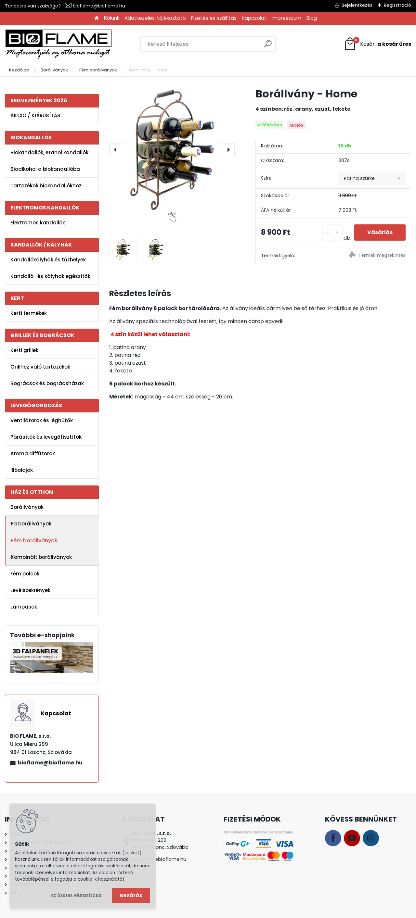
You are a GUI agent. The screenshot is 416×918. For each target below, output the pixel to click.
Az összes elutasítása (76, 895)
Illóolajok (21, 470)
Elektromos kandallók (37, 222)
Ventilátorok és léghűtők (41, 420)
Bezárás (131, 895)
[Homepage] (96, 18)
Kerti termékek (28, 313)
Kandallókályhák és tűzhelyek (48, 259)
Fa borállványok (31, 523)
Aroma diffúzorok (32, 453)
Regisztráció (397, 5)
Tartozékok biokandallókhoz (46, 185)
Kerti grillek (24, 350)
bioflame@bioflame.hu (99, 6)
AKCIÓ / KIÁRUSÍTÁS (35, 115)
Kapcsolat (254, 18)
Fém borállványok (98, 70)
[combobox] (372, 178)
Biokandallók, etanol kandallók (49, 152)
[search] (268, 46)
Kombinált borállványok (41, 557)
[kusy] (332, 232)
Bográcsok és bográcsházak (47, 383)
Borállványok (54, 70)
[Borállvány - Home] (172, 149)
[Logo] (58, 44)
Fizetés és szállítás (214, 18)
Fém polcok (24, 573)
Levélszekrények (30, 590)
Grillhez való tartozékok (40, 366)
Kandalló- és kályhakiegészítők (50, 276)
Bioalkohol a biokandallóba (45, 169)
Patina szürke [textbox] (359, 178)
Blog (311, 18)
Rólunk (111, 18)
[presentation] (115, 149)
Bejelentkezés (357, 5)
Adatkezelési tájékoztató (155, 18)
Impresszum (286, 18)
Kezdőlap (19, 70)
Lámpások (23, 606)
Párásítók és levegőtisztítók (46, 437)
